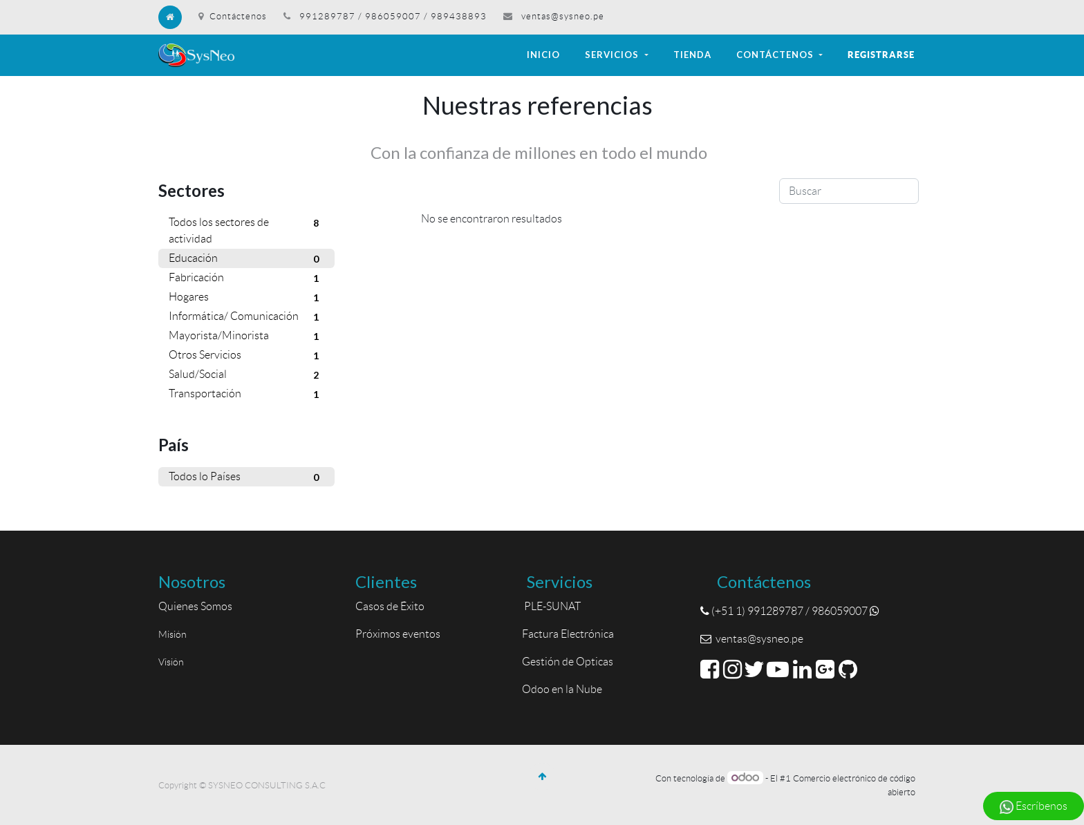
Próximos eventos (397, 634)
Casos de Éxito (392, 606)
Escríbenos (1033, 807)
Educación (246, 259)
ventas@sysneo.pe (562, 16)
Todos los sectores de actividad (246, 229)
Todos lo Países (246, 477)
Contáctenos (232, 16)
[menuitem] (543, 55)
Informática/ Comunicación (246, 317)
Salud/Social (246, 375)
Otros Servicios (246, 356)
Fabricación (246, 278)
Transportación (246, 395)
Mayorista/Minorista (246, 336)
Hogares (246, 298)
